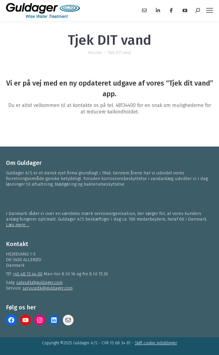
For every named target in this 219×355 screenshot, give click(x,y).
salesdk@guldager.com (39, 282)
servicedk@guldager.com (48, 288)
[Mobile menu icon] (209, 10)
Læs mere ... (17, 224)
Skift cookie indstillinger (156, 343)
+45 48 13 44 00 (27, 274)
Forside (95, 52)
